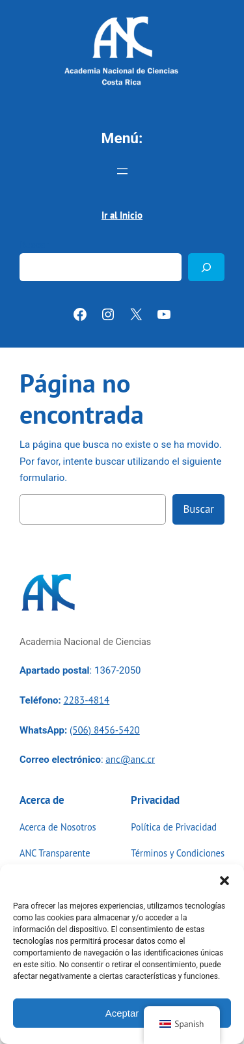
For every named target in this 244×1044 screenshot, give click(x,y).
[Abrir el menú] (122, 171)
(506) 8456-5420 (105, 730)
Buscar (34, 245)
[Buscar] (206, 267)
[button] (224, 880)
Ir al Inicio (122, 215)
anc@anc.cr (130, 759)
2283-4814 (86, 700)
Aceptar (122, 1013)
